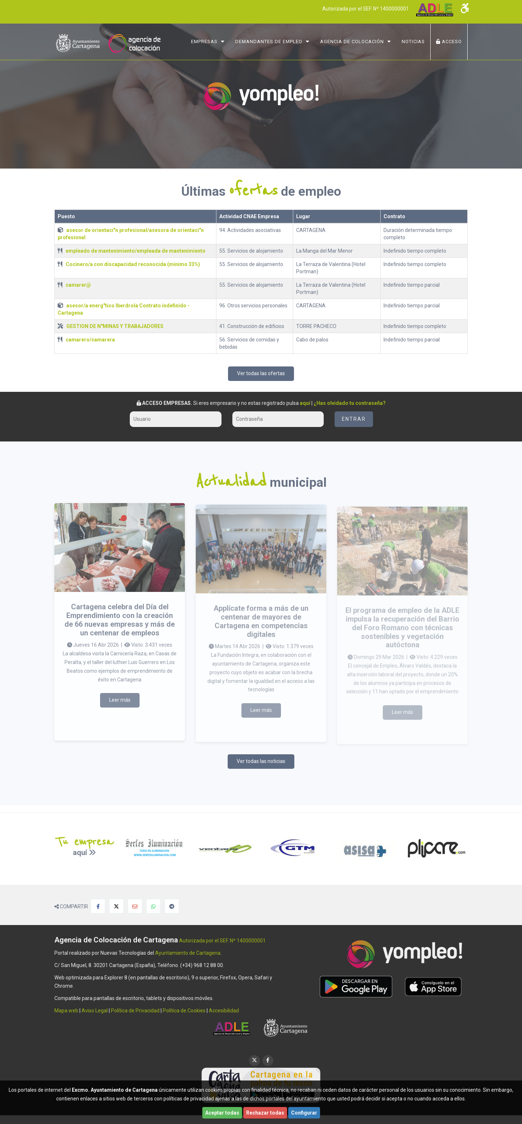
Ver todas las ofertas (261, 373)
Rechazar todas (265, 1113)
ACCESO (449, 41)
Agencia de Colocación (352, 41)
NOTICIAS (413, 41)
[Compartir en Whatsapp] (153, 906)
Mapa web (66, 1010)
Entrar (354, 419)
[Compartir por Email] (135, 906)
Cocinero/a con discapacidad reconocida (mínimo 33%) (133, 264)
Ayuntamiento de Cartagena (187, 953)
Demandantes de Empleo (268, 41)
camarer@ (78, 285)
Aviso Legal (95, 1010)
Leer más (119, 707)
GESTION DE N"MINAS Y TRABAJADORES (114, 326)
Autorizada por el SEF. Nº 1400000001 (365, 9)
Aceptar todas (222, 1113)
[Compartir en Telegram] (172, 906)
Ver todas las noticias (261, 761)
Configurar (304, 1113)
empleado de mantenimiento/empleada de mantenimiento (136, 251)
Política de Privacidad (135, 1010)
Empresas (204, 41)
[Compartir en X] (116, 906)
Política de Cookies (184, 1010)
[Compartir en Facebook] (98, 906)
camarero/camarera (90, 340)
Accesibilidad (224, 1010)
